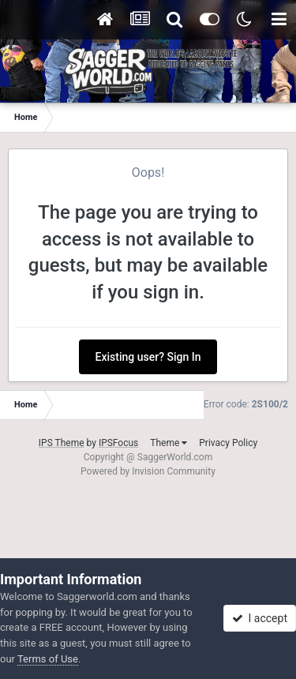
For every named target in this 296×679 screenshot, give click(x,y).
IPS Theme (61, 442)
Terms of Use (47, 659)
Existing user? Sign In (148, 357)
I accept (259, 618)
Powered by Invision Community (148, 471)
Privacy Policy (228, 442)
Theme (168, 442)
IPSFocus (118, 442)
